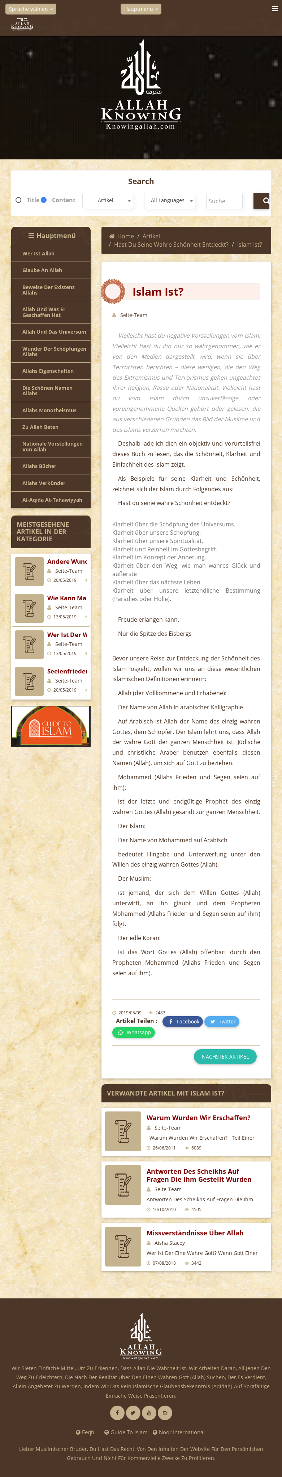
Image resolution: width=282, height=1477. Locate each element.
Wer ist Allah (38, 253)
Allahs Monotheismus (49, 410)
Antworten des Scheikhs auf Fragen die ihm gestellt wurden (199, 1175)
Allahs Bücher (39, 466)
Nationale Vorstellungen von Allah (52, 446)
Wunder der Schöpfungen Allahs (54, 351)
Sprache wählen (31, 8)
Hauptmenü (141, 8)
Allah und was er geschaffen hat (43, 312)
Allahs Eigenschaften (48, 371)
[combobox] (108, 201)
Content (63, 200)
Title (33, 200)
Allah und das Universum (54, 331)
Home (121, 236)
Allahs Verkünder (43, 483)
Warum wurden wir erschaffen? (199, 1117)
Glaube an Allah (42, 270)
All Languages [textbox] (168, 200)
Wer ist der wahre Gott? (83, 634)
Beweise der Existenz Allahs (48, 290)
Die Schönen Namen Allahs (47, 390)
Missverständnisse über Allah (195, 1232)
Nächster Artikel (225, 1056)
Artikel (151, 236)
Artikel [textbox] (105, 200)
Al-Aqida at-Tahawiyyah (52, 499)
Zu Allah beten (40, 427)
